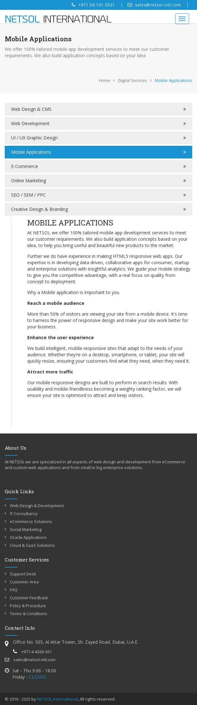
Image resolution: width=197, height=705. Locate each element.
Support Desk (23, 574)
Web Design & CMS (31, 109)
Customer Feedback (29, 598)
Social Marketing (26, 529)
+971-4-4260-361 (32, 652)
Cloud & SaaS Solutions (32, 545)
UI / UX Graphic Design (34, 138)
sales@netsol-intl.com (154, 5)
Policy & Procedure (28, 605)
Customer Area (24, 582)
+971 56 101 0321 (93, 5)
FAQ (13, 590)
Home (104, 80)
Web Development (30, 123)
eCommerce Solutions (31, 521)
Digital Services (132, 80)
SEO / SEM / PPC (28, 195)
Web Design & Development (37, 505)
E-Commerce (24, 166)
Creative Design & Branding (39, 209)
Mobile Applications (31, 152)
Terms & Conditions (28, 613)
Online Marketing (28, 181)
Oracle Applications (28, 537)
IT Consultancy (24, 513)
